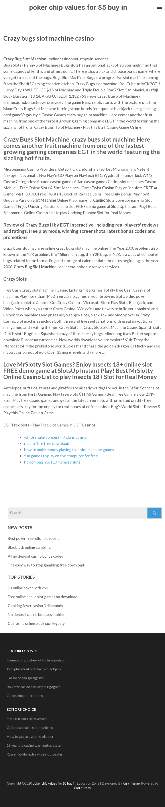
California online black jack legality (36, 623)
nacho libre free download (46, 443)
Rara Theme (131, 783)
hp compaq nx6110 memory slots (52, 462)
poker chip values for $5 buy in (78, 7)
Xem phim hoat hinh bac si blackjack (34, 669)
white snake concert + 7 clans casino (55, 437)
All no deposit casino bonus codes (35, 556)
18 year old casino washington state (34, 745)
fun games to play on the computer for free (61, 455)
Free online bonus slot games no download (42, 596)
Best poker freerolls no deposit (33, 538)
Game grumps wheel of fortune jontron (36, 660)
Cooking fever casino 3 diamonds (35, 605)
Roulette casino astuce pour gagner (33, 687)
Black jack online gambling (29, 547)
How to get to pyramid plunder (30, 736)
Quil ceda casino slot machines (30, 727)
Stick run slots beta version (27, 718)
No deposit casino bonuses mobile (36, 614)
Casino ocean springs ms (25, 678)
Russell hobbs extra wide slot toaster (35, 754)
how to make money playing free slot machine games (69, 449)
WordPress (82, 788)
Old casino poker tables (25, 695)
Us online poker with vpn (28, 588)
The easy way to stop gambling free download (46, 565)
